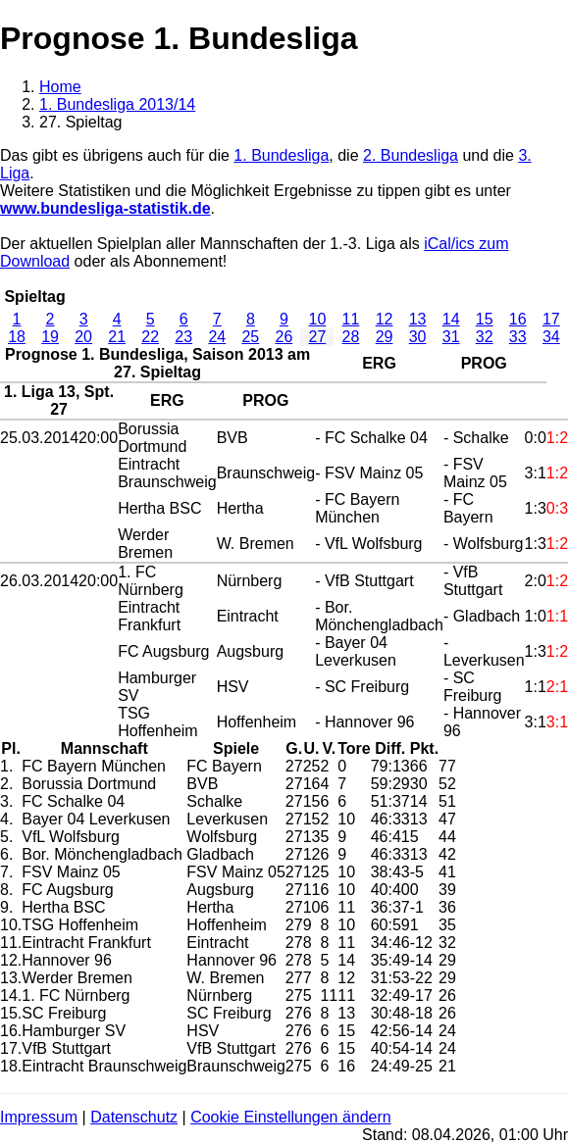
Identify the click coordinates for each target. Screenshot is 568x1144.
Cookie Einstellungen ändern (290, 1117)
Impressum (38, 1117)
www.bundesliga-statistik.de (105, 208)
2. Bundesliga (410, 155)
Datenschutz (134, 1117)
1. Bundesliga (281, 155)
